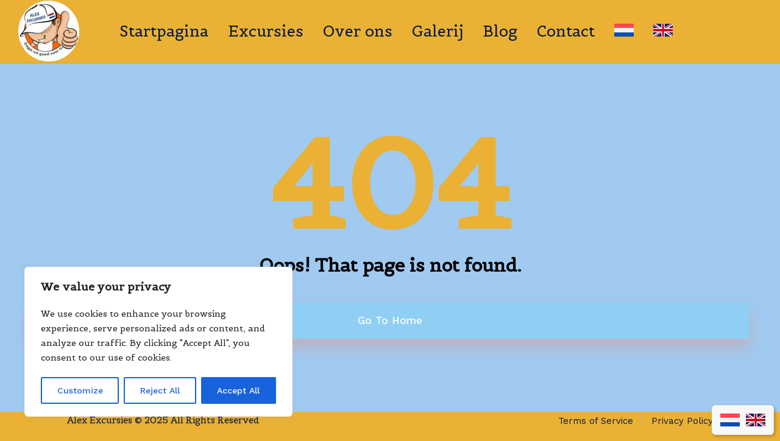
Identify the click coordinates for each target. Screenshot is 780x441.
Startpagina (163, 31)
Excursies (265, 31)
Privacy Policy (682, 420)
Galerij (437, 31)
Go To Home (390, 320)
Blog (500, 31)
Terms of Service (595, 420)
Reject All (160, 390)
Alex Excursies (99, 420)
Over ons (357, 31)
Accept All (238, 390)
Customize (80, 390)
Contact (566, 31)
